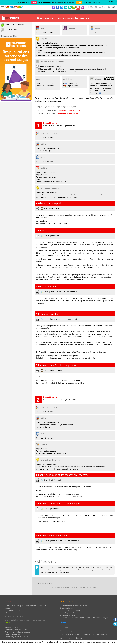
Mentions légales (11, 622)
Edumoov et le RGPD (12, 630)
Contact (8, 603)
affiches (58, 2)
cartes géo (70, 2)
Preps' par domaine (10, 25)
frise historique (94, 2)
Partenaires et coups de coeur (71, 633)
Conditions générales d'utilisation (18, 625)
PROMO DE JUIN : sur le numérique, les (36, 2)
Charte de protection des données (18, 627)
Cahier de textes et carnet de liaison (73, 601)
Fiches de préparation (68, 608)
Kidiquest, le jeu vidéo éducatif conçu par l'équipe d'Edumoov (83, 630)
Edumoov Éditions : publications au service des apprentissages (84, 613)
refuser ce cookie (102, 642)
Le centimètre (51, 106)
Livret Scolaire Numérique (70, 603)
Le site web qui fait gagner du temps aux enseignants (25, 601)
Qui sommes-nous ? (12, 606)
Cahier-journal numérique (70, 606)
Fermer (113, 1)
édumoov (8, 608)
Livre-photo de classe (68, 610)
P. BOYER (93, 27)
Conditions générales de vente (16, 632)
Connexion (64, 622)
